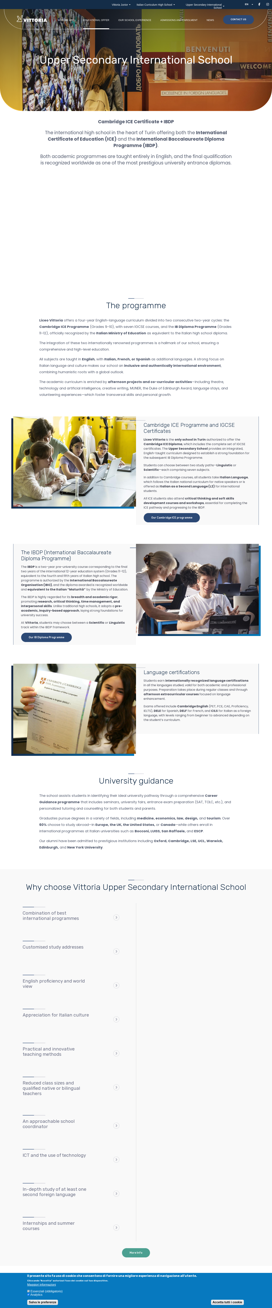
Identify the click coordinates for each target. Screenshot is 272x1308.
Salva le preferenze (42, 1302)
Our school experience (134, 20)
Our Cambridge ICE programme (171, 517)
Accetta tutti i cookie (227, 1302)
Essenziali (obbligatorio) (46, 1291)
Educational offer (96, 20)
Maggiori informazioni (41, 1284)
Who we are (66, 20)
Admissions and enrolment (179, 20)
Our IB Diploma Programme (46, 637)
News (210, 20)
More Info (136, 1252)
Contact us (238, 19)
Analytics (36, 1294)
